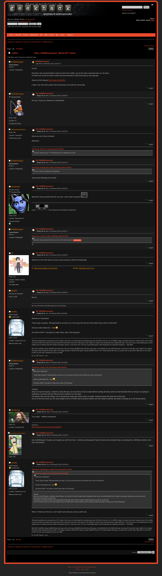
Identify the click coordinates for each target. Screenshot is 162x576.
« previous (147, 46)
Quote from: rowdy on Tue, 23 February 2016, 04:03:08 (49, 367)
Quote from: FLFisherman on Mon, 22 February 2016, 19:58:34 (51, 167)
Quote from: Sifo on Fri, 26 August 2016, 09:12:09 (47, 149)
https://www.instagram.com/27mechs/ (45, 268)
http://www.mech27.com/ (86, 268)
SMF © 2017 (81, 567)
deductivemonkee (18, 130)
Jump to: (134, 552)
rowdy (14, 311)
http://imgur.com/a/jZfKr (56, 80)
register (32, 19)
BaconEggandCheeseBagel (17, 433)
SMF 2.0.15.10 (72, 567)
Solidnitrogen (17, 62)
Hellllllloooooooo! (42, 61)
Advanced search (127, 10)
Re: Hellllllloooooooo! (44, 93)
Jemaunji (15, 410)
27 (12, 253)
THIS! (153, 20)
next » (153, 46)
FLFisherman (17, 94)
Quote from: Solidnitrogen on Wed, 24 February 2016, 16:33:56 (52, 469)
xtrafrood (15, 186)
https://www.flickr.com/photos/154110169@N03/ (47, 427)
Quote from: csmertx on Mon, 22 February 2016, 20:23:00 (50, 236)
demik (14, 291)
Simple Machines (91, 567)
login (26, 19)
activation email (25, 21)
